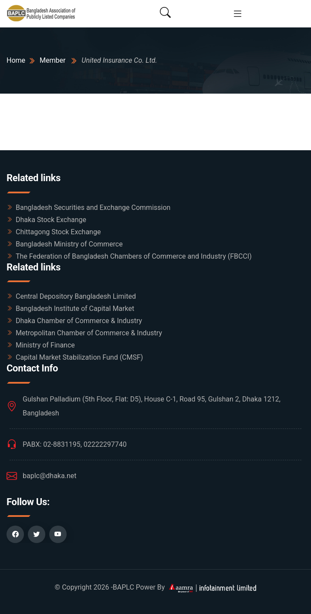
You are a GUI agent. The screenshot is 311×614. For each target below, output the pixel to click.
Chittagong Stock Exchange (58, 232)
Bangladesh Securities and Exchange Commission (93, 207)
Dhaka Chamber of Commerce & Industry (79, 321)
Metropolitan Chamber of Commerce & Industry (89, 333)
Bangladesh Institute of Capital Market (75, 308)
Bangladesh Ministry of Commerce (69, 244)
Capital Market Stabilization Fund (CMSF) (79, 357)
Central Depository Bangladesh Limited (76, 296)
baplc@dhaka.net (49, 476)
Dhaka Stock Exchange (51, 220)
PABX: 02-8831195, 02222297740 (75, 444)
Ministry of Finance (45, 345)
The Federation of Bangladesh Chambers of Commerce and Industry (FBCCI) (134, 256)
